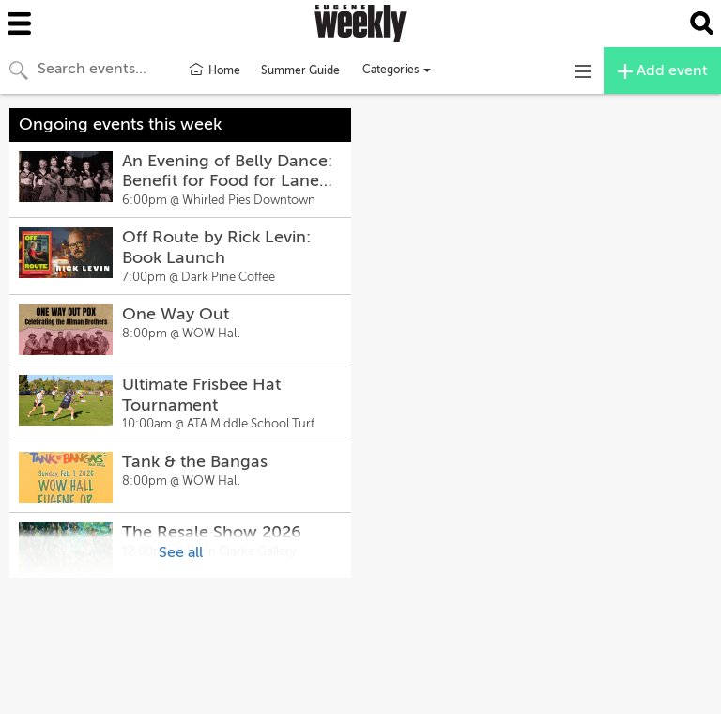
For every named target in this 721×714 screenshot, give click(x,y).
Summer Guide (300, 70)
